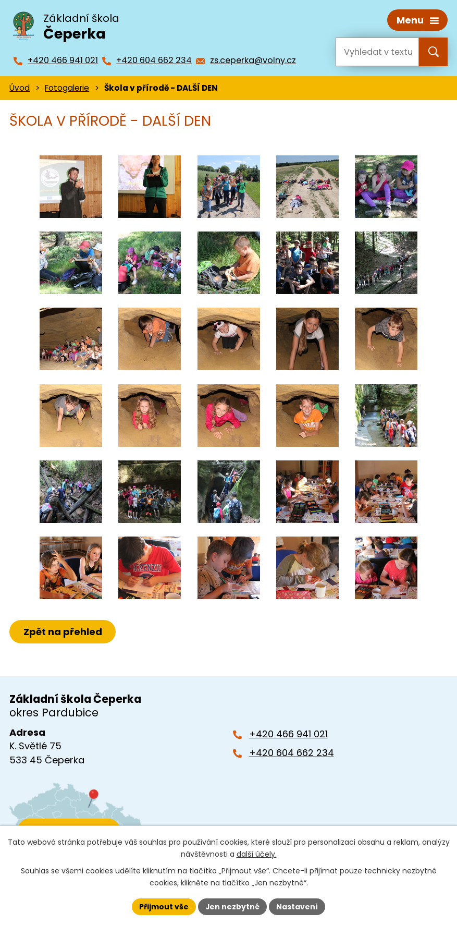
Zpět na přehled (62, 631)
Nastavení (297, 906)
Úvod (19, 87)
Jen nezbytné (232, 906)
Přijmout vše (164, 906)
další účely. (257, 854)
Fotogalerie (67, 87)
